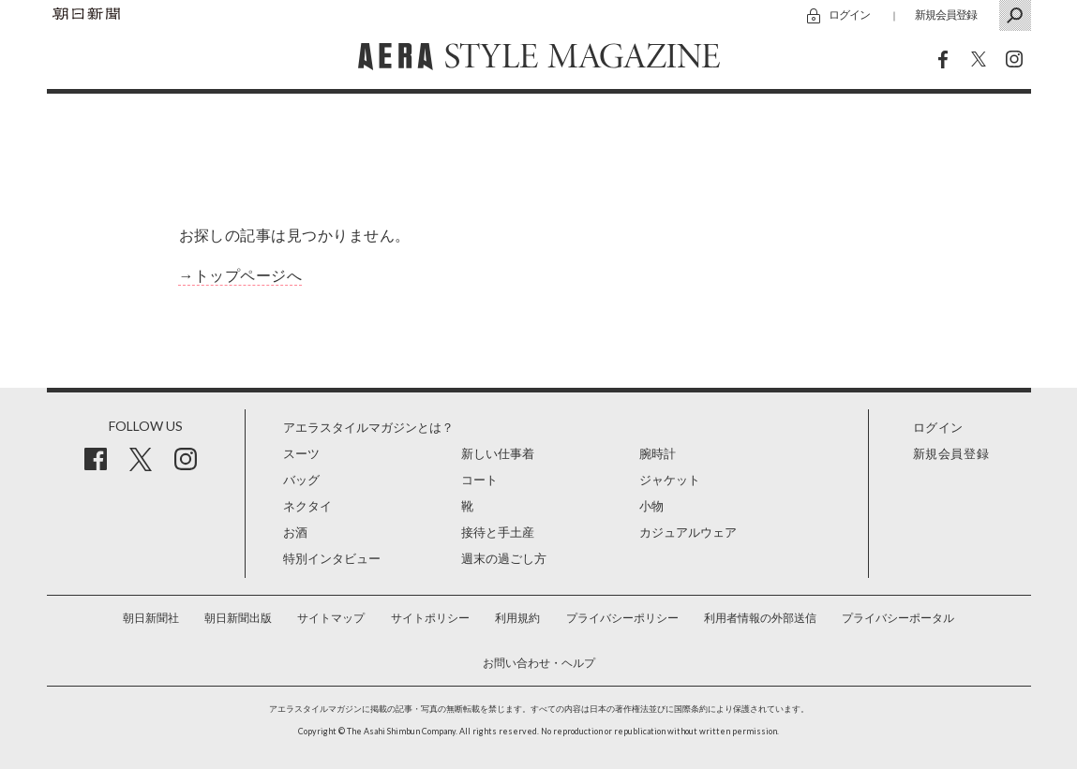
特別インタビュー (332, 559)
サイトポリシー (430, 618)
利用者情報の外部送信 (760, 618)
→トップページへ (241, 276)
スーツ (301, 454)
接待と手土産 (497, 532)
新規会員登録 (946, 14)
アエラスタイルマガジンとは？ (368, 428)
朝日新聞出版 (238, 618)
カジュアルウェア (688, 532)
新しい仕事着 (497, 454)
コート (479, 480)
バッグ (301, 480)
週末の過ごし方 (503, 559)
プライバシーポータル (898, 618)
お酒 (295, 532)
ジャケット (669, 480)
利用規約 (517, 618)
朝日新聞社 (151, 618)
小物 (651, 506)
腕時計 (657, 454)
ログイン (849, 14)
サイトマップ (331, 618)
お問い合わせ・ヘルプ (539, 663)
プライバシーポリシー (622, 618)
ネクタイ (307, 506)
